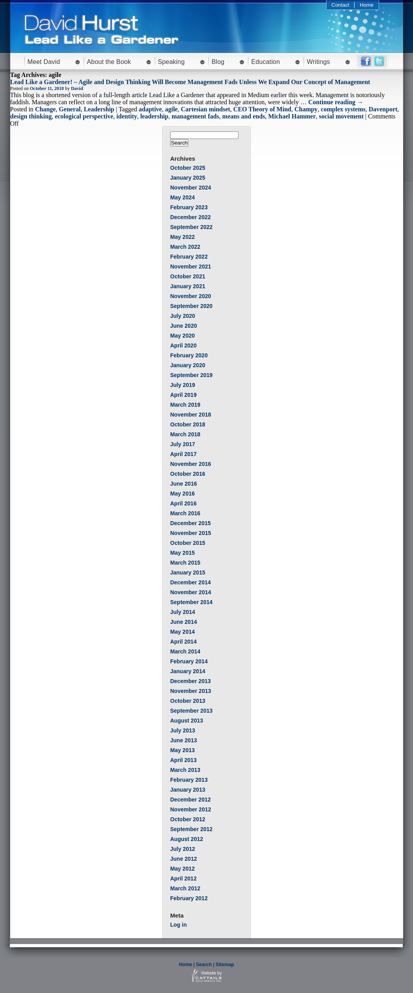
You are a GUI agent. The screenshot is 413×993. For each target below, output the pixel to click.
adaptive (150, 109)
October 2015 (187, 543)
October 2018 (187, 424)
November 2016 (190, 464)
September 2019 (191, 375)
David (77, 88)
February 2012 (189, 898)
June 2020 (183, 326)
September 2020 (191, 306)
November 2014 (190, 592)
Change (45, 109)
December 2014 (190, 582)
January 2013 (187, 790)
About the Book (109, 61)
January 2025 (187, 178)
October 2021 (187, 276)
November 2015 (190, 533)
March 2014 (185, 651)
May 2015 (182, 553)
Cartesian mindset (205, 109)
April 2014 (183, 641)
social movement (341, 116)
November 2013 (190, 691)
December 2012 (190, 799)
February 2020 (189, 355)
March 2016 (185, 513)
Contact (340, 5)
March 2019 (185, 405)
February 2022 (189, 256)
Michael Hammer (291, 116)
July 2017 (182, 444)
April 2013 (183, 760)
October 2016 (187, 474)
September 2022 (191, 227)
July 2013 (182, 730)
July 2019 (182, 385)
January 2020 (187, 365)
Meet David (44, 61)
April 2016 (183, 503)
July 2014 (182, 612)
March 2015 (185, 562)
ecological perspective (84, 116)
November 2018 (190, 414)
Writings (318, 61)
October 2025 (187, 168)
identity (126, 116)
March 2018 (185, 434)
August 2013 (186, 720)
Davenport (383, 109)
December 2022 (190, 217)
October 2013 (187, 701)
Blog (218, 61)
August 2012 (186, 839)
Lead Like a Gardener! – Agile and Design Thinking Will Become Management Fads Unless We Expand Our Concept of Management (190, 82)
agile (171, 109)
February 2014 (189, 661)
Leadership (99, 109)
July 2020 (182, 316)
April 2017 (183, 454)
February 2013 (189, 780)
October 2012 (187, 819)
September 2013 (191, 711)
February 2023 (189, 207)
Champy (306, 109)
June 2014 (183, 622)
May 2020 (182, 335)
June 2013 (183, 740)
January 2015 (187, 572)
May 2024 (182, 197)
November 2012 (190, 809)
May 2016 (182, 493)
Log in (178, 925)
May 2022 (182, 237)
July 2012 (182, 849)
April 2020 (183, 345)
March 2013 (185, 770)
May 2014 (182, 632)
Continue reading (335, 102)
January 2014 (187, 671)
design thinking (31, 116)
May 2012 (182, 868)
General (70, 109)
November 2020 (190, 296)
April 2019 (183, 395)
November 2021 (190, 266)
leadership (154, 116)
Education (265, 61)
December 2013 (190, 681)
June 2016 (183, 484)
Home (367, 5)
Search (204, 964)
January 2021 (187, 286)
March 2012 (185, 888)
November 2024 (190, 187)
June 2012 (183, 859)
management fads (195, 116)
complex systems (343, 109)
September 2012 (191, 829)
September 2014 (191, 602)
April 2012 (183, 878)
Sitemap (225, 964)
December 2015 (190, 523)
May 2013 (182, 750)
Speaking (171, 61)
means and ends (243, 116)
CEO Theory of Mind (262, 109)
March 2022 (185, 247)
